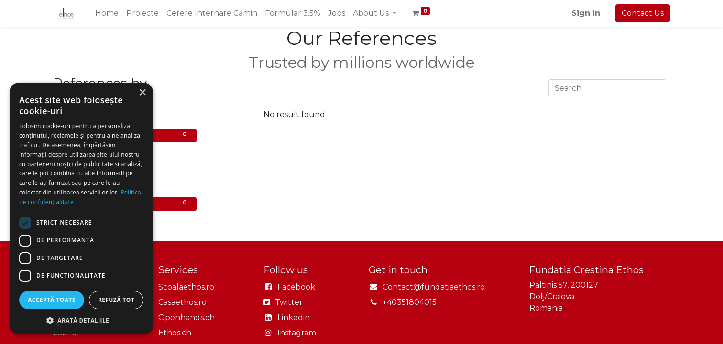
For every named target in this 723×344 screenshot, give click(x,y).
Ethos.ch (174, 332)
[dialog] (81, 208)
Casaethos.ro (182, 302)
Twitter (288, 302)
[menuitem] (106, 13)
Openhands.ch (186, 317)
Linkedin (293, 317)
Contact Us (643, 13)
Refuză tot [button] (116, 300)
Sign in (585, 13)
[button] (81, 320)
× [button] (142, 93)
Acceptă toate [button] (52, 300)
